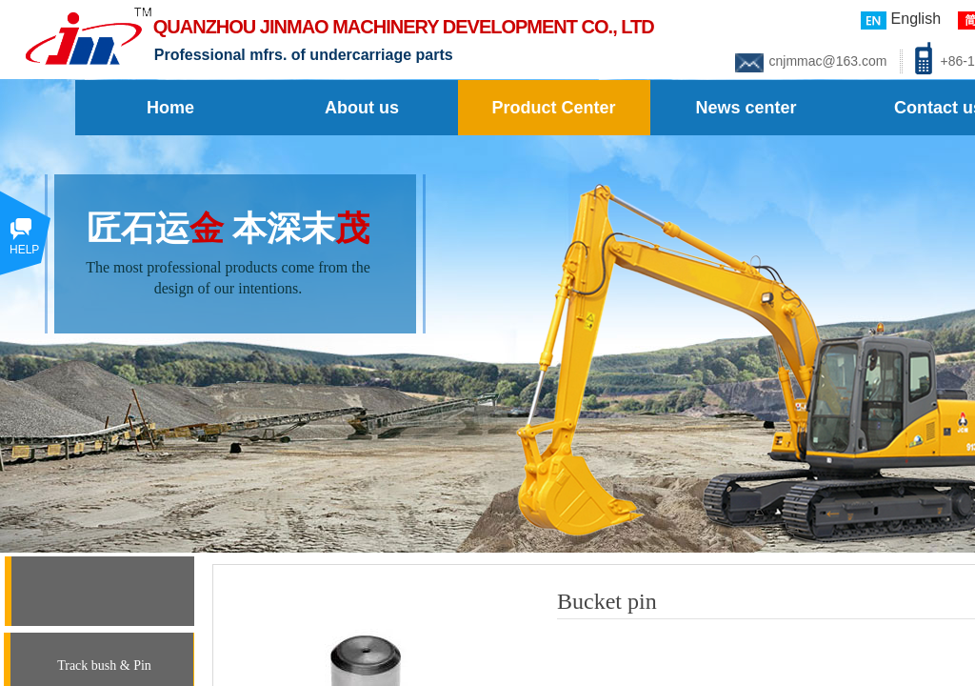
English (901, 20)
